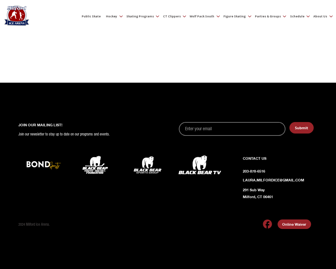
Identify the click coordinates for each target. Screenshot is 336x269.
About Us (320, 16)
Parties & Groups (268, 16)
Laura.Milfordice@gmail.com (273, 180)
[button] (112, 17)
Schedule (297, 16)
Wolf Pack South (202, 16)
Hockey (111, 16)
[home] (16, 17)
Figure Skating (234, 16)
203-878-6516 (254, 171)
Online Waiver (294, 224)
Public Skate (91, 16)
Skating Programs (140, 16)
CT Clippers (172, 16)
